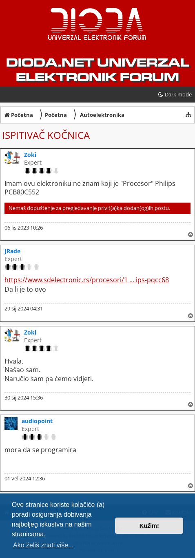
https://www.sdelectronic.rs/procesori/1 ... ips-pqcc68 (86, 280)
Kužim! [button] (149, 525)
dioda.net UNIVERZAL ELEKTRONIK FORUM (97, 70)
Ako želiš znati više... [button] (43, 545)
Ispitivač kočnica (46, 135)
